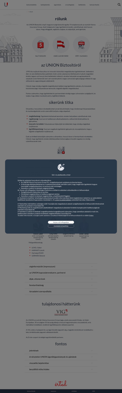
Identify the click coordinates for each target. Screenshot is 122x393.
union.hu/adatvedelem (63, 200)
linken (91, 215)
